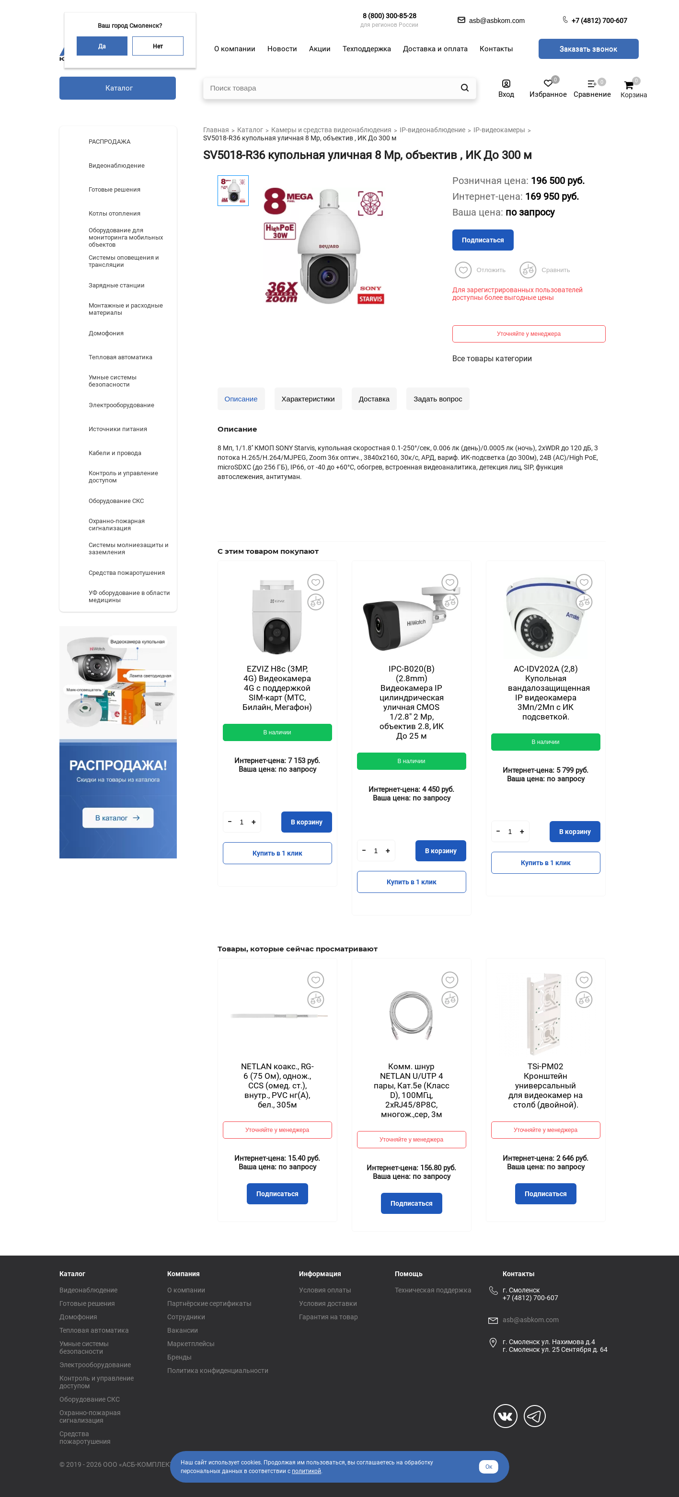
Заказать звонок (588, 49)
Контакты (519, 1274)
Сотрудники (186, 1317)
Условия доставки (328, 1303)
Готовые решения (87, 1303)
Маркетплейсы (191, 1344)
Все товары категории (492, 358)
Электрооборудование (95, 1365)
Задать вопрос (438, 399)
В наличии (277, 732)
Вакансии (182, 1330)
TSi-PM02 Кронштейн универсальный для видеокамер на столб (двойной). (545, 1085)
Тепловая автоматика (94, 1330)
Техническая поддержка (433, 1290)
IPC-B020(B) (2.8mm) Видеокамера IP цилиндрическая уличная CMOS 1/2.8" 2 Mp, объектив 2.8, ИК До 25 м (412, 702)
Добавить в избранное (316, 582)
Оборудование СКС (89, 1399)
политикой (306, 1471)
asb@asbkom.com (531, 1320)
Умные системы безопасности (84, 1347)
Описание (241, 399)
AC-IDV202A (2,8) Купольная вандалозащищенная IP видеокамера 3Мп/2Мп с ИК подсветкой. (549, 692)
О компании (186, 1290)
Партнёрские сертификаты (209, 1303)
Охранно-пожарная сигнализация (90, 1416)
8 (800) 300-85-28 (389, 16)
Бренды (179, 1357)
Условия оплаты (325, 1290)
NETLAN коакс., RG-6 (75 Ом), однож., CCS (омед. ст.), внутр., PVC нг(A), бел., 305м (277, 1085)
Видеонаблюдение (88, 1290)
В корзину (306, 822)
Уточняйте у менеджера (529, 334)
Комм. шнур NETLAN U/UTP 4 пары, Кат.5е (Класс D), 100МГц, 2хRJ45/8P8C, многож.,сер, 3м (411, 1090)
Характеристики (308, 399)
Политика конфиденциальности (217, 1370)
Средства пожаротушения (85, 1437)
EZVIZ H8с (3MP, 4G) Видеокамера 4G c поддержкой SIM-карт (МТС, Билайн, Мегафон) (277, 688)
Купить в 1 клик (277, 853)
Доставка (374, 399)
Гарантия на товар (328, 1317)
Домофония (78, 1317)
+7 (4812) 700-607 (599, 20)
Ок (488, 1466)
